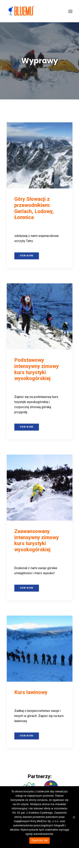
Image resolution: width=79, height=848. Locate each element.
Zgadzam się (39, 840)
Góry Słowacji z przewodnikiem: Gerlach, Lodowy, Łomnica (34, 208)
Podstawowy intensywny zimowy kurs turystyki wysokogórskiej (36, 369)
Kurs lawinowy (30, 692)
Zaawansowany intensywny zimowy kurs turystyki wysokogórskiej (36, 540)
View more (26, 255)
